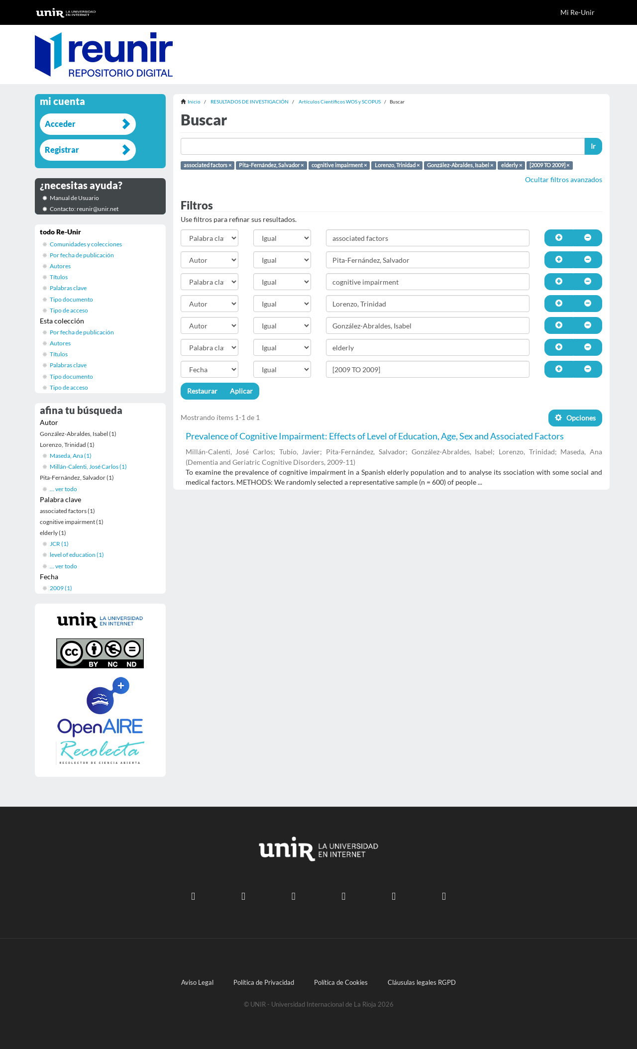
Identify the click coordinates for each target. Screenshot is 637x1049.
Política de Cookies (341, 982)
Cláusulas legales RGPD (422, 982)
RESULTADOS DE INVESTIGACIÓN (250, 102)
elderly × (511, 165)
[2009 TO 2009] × (549, 165)
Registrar (62, 149)
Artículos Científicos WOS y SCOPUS (340, 102)
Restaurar (202, 391)
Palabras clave (68, 288)
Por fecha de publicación (82, 255)
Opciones (575, 418)
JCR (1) (59, 543)
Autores (60, 266)
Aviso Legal (197, 982)
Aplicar (241, 391)
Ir (593, 146)
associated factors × (207, 165)
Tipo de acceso (69, 310)
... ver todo (63, 489)
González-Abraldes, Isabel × (460, 165)
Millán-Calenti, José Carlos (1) (88, 466)
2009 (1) (61, 588)
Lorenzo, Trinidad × (397, 165)
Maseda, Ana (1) (71, 455)
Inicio (194, 102)
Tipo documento (71, 299)
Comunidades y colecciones (86, 244)
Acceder (60, 123)
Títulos (59, 277)
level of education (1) (77, 554)
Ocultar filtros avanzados (563, 179)
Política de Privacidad (263, 982)
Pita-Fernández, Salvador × (271, 165)
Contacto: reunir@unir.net (84, 208)
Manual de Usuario (74, 198)
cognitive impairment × (339, 165)
